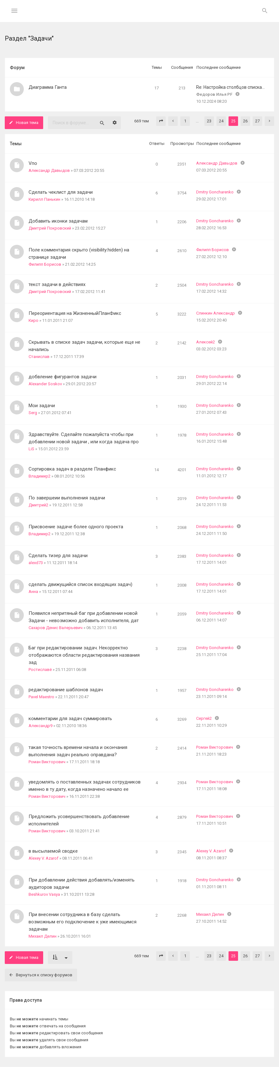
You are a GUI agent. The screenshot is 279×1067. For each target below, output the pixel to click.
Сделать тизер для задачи (58, 555)
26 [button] (245, 121)
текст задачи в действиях (57, 284)
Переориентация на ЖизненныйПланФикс (75, 313)
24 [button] (221, 121)
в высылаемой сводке (53, 851)
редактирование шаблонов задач (66, 690)
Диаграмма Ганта (48, 87)
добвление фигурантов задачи (62, 377)
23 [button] (209, 121)
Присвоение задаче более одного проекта (76, 527)
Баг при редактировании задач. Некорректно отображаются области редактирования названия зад (84, 655)
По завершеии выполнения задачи (67, 498)
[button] (161, 121)
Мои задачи (42, 405)
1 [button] (185, 121)
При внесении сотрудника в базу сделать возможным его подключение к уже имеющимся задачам (82, 922)
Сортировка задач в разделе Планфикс (72, 469)
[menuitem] (264, 11)
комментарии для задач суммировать (70, 718)
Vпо (33, 163)
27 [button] (257, 121)
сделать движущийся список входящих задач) (80, 584)
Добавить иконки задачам (58, 221)
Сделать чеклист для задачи (61, 192)
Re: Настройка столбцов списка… (230, 87)
